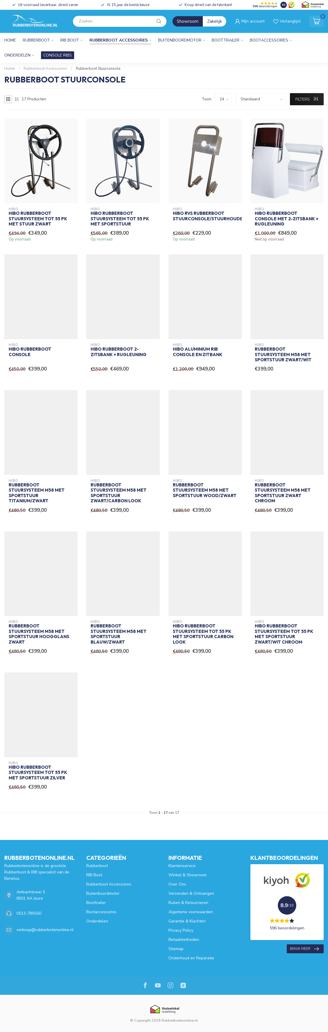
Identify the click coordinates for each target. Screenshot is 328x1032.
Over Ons (177, 884)
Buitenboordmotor (179, 40)
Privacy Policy (180, 930)
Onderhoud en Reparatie (191, 958)
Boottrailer (225, 40)
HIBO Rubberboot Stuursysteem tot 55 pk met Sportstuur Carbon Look (203, 633)
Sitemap (175, 949)
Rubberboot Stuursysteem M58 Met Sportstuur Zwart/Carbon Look (119, 492)
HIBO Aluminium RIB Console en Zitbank (197, 352)
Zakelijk (214, 21)
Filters (306, 99)
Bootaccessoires (269, 40)
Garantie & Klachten (187, 921)
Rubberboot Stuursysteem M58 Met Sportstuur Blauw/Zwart (119, 633)
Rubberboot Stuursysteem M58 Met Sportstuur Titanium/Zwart (37, 492)
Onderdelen (17, 55)
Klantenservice (182, 866)
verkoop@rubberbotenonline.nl (45, 930)
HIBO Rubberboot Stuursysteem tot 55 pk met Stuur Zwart (38, 219)
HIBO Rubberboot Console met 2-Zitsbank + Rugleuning (286, 219)
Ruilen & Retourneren (188, 902)
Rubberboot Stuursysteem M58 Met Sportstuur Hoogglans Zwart (39, 633)
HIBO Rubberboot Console (30, 352)
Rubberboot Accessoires (118, 40)
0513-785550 (28, 913)
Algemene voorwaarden (190, 912)
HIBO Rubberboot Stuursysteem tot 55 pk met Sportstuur (120, 219)
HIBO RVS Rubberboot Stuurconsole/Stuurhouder (205, 216)
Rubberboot (36, 40)
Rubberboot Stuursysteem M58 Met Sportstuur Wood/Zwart (205, 490)
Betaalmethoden (183, 939)
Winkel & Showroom (187, 875)
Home (10, 40)
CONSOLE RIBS (57, 55)
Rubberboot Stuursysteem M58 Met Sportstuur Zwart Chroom (283, 492)
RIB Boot (69, 40)
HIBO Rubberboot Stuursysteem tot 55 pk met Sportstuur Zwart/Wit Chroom (284, 633)
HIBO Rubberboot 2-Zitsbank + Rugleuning (119, 352)
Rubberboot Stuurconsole (98, 68)
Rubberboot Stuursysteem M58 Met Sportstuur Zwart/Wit (283, 354)
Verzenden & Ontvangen (191, 893)
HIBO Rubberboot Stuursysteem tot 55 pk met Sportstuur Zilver (38, 773)
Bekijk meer (304, 949)
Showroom (187, 21)
